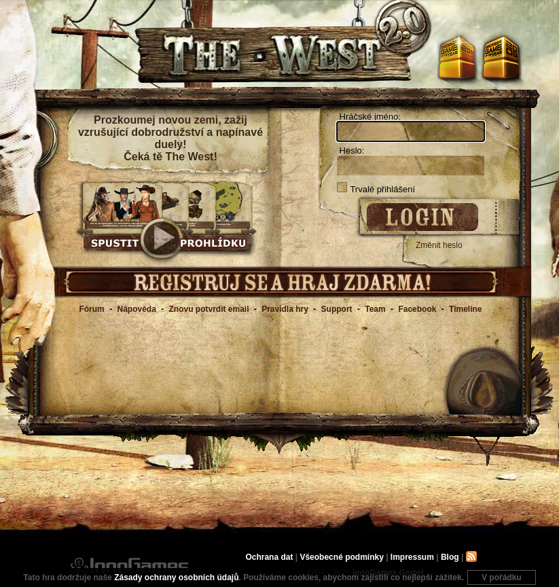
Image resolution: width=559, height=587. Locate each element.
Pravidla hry (285, 309)
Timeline (465, 309)
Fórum (91, 309)
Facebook (417, 309)
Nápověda (136, 309)
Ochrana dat (270, 557)
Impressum (412, 557)
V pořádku (502, 577)
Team (375, 309)
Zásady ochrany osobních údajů (176, 577)
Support (337, 309)
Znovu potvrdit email (209, 309)
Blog (450, 557)
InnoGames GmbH (128, 565)
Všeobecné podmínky (341, 557)
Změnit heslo (439, 245)
